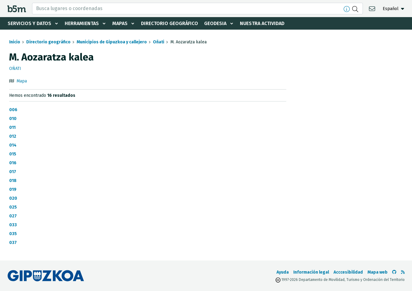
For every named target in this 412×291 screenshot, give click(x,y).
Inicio (14, 42)
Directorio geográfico (169, 23)
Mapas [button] (120, 23)
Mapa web (377, 272)
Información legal (311, 272)
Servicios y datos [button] (29, 23)
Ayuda (282, 272)
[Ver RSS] (403, 272)
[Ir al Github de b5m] (394, 272)
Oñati (158, 42)
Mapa (21, 81)
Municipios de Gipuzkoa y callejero (112, 42)
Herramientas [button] (82, 23)
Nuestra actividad (262, 23)
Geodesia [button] (215, 23)
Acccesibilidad (348, 272)
